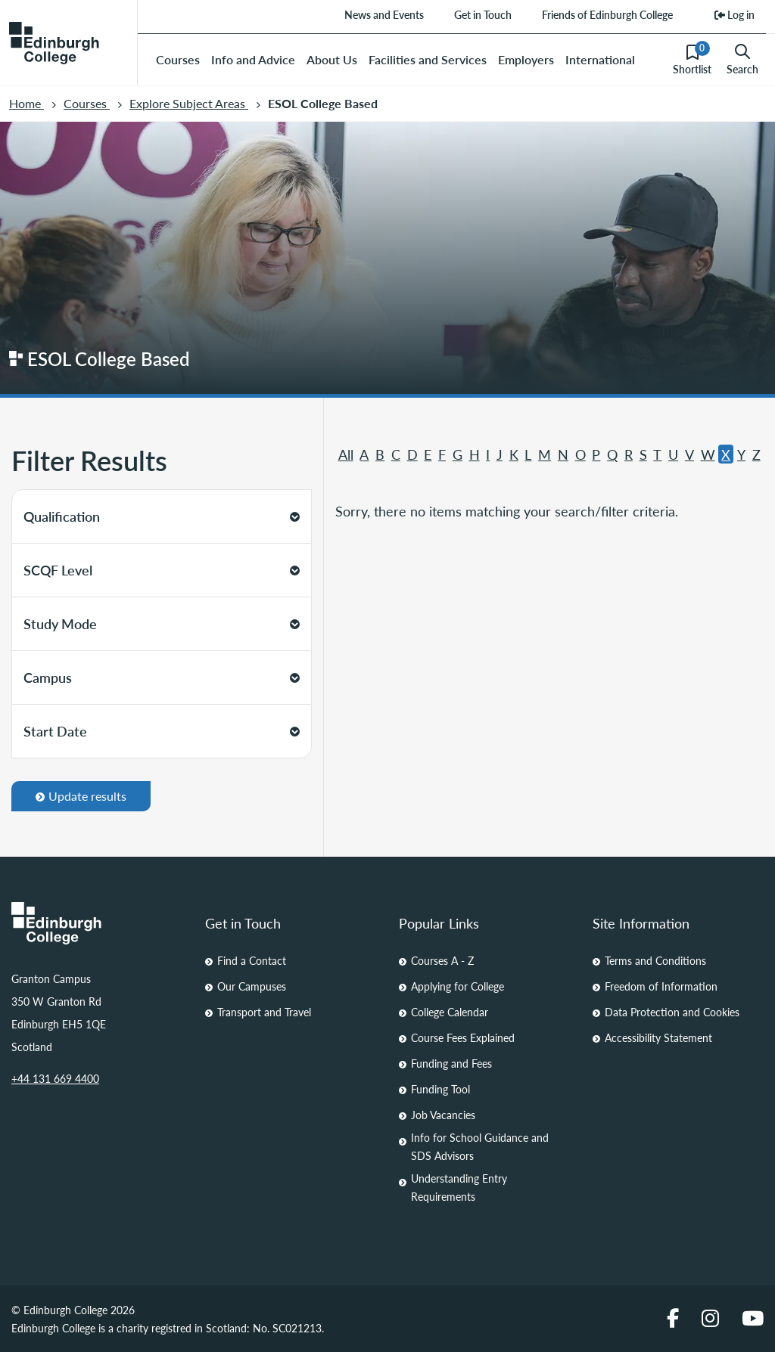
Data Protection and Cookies (672, 1011)
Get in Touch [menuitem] (483, 14)
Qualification (161, 516)
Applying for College (457, 986)
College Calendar (449, 1011)
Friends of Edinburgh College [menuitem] (607, 14)
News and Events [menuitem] (384, 14)
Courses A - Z (442, 960)
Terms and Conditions (655, 960)
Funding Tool (440, 1088)
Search (742, 60)
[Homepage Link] (96, 923)
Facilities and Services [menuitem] (428, 59)
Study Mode (161, 623)
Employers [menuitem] (526, 59)
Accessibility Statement (658, 1037)
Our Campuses (251, 986)
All (345, 454)
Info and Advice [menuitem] (253, 59)
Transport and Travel (264, 1011)
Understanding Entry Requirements (459, 1187)
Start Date (161, 730)
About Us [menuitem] (332, 59)
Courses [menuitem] (178, 59)
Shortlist (692, 59)
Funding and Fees (451, 1063)
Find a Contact (251, 960)
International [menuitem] (600, 59)
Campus (161, 677)
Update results (81, 796)
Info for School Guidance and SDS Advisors (480, 1146)
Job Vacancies (443, 1114)
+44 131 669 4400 (55, 1078)
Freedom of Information (661, 986)
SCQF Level (161, 569)
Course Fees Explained (463, 1037)
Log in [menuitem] (734, 14)
